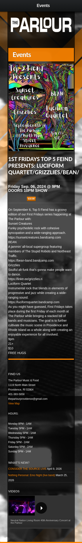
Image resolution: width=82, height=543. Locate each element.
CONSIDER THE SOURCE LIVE (27, 468)
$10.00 (31, 199)
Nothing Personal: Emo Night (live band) (31, 475)
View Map (14, 403)
